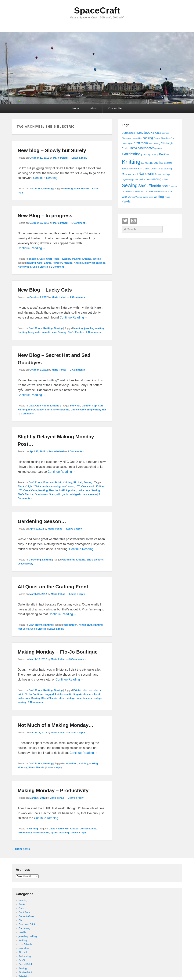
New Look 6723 (58, 490)
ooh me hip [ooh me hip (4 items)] (164, 174)
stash (62, 698)
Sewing (58, 328)
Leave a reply (79, 157)
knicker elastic (63, 694)
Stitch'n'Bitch (26, 972)
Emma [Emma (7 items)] (132, 148)
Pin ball (78, 482)
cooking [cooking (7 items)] (148, 138)
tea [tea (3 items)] (142, 191)
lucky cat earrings (95, 262)
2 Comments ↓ (78, 297)
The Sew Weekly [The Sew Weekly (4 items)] (153, 191)
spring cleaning (60, 832)
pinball (72, 490)
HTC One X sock (85, 486)
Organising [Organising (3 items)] (127, 179)
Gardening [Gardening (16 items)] (131, 154)
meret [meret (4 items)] (135, 174)
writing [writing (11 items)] (159, 196)
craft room (68, 486)
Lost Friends (25, 944)
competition (70, 624)
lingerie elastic (82, 694)
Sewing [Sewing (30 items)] (130, 185)
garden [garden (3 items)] (158, 148)
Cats (42, 258)
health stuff (85, 624)
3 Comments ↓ (76, 451)
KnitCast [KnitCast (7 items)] (164, 154)
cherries (45, 486)
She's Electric (82, 188)
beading (33, 258)
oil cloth (96, 694)
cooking (56, 486)
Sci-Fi (22, 960)
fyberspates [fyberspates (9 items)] (146, 148)
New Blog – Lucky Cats (45, 290)
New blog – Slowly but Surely (52, 150)
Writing (97, 258)
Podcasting (25, 956)
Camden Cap (89, 405)
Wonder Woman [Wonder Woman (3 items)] (135, 197)
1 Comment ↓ (79, 222)
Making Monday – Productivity (53, 790)
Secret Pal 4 (25, 964)
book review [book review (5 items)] (136, 132)
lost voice (23, 628)
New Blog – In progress (45, 215)
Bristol (77, 690)
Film (21, 920)
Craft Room (35, 188)
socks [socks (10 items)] (166, 186)
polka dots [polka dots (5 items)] (145, 179)
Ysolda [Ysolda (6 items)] (126, 201)
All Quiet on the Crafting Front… (55, 587)
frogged (49, 694)
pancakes (24, 948)
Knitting (48, 188)
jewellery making (71, 258)
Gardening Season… (42, 521)
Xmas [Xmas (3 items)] (167, 197)
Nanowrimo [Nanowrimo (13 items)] (147, 174)
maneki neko (48, 332)
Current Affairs (26, 916)
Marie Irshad (60, 157)
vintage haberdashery (79, 698)
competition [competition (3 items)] (137, 138)
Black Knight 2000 (28, 486)
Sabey (40, 409)
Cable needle (56, 828)
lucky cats (34, 332)
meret (31, 409)
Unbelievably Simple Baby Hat (88, 409)
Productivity (25, 832)
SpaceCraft (97, 10)
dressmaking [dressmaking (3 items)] (154, 143)
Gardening (35, 559)
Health (22, 932)
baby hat (75, 405)
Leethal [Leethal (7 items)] (158, 162)
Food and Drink (52, 482)
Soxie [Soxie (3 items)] (137, 191)
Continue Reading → (47, 177)
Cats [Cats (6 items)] (158, 132)
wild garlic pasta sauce (83, 494)
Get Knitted (71, 828)
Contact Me (115, 108)
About (93, 108)
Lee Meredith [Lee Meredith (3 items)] (147, 163)
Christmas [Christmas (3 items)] (126, 138)
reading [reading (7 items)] (156, 179)
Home (75, 108)
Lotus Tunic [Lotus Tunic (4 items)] (157, 168)
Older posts (21, 849)
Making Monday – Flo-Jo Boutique (58, 652)
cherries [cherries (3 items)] (165, 133)
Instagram (133, 221)
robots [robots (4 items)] (165, 179)
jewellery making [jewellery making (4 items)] (149, 154)
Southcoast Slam (45, 494)
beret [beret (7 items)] (125, 132)
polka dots (83, 490)
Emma (47, 262)
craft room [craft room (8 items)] (141, 143)
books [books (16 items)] (149, 132)
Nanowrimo (24, 266)
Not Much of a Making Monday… (55, 725)
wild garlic (62, 494)
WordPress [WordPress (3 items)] (148, 197)
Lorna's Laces (88, 828)
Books (22, 904)
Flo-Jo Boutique (33, 694)
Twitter (125, 221)
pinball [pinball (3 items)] (135, 179)
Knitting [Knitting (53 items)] (131, 162)
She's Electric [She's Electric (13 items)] (149, 186)
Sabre (48, 409)
